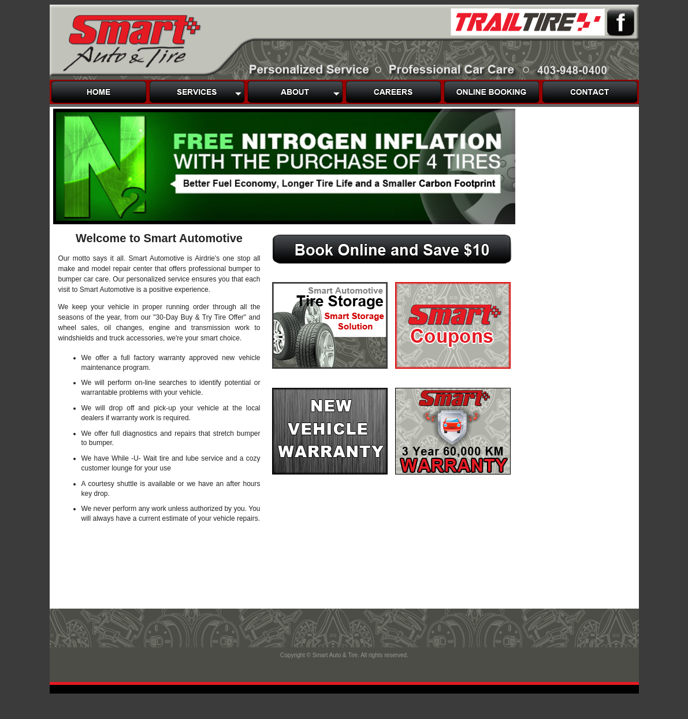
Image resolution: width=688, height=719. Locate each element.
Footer (344, 664)
